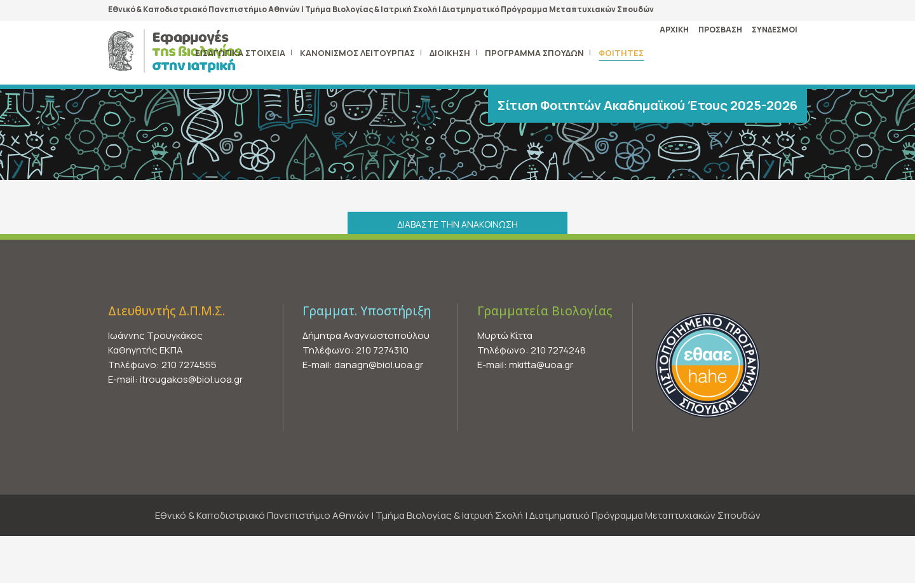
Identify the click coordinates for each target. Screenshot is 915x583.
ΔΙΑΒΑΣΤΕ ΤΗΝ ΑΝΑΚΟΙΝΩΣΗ (457, 224)
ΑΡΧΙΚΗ (674, 29)
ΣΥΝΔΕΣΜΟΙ (774, 29)
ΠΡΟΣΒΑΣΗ (720, 29)
